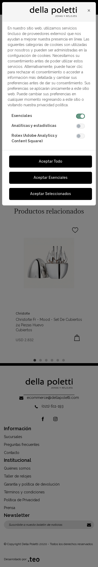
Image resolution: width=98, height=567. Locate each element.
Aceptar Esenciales (50, 177)
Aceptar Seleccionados (50, 194)
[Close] (89, 10)
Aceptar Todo (50, 161)
